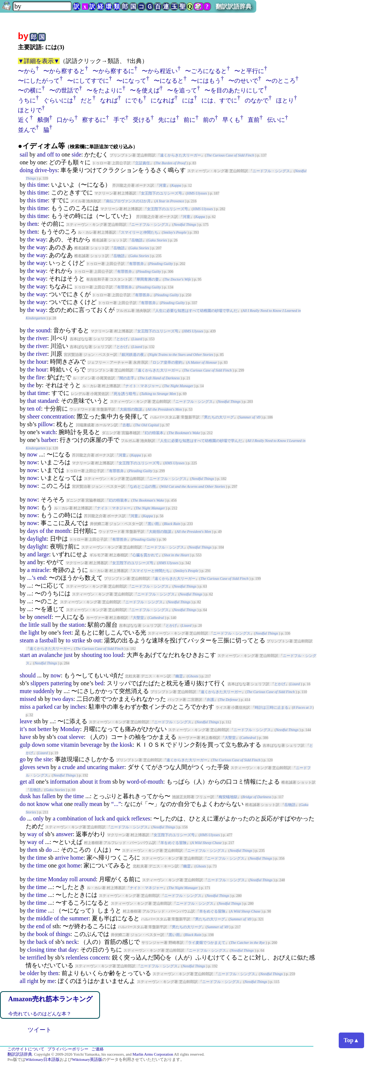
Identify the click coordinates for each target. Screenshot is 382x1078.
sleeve (76, 737)
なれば (109, 100)
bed (99, 683)
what (57, 804)
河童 (162, 185)
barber (49, 440)
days (32, 531)
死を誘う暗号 (125, 394)
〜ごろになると (206, 71)
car (58, 707)
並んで (27, 130)
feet (66, 632)
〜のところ (280, 81)
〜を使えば (145, 90)
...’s (31, 578)
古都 (126, 425)
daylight (37, 538)
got (62, 865)
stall (46, 625)
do (23, 804)
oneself (42, 617)
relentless (77, 957)
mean (95, 804)
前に (189, 120)
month (62, 531)
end (41, 578)
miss (25, 707)
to (58, 154)
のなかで (257, 100)
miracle (40, 570)
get (23, 781)
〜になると (169, 81)
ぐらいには (58, 100)
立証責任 (142, 163)
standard (48, 401)
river (41, 338)
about (86, 781)
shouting (92, 655)
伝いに (276, 120)
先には (167, 120)
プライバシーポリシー (67, 1049)
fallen (48, 796)
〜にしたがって (39, 81)
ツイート (39, 1030)
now (32, 454)
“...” (116, 804)
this (31, 184)
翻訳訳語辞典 (233, 6)
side (76, 154)
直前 (254, 120)
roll (73, 879)
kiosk (126, 745)
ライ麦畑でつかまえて (206, 943)
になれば (163, 100)
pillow (45, 424)
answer (64, 834)
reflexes (140, 818)
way (41, 239)
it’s (23, 729)
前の (209, 120)
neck (71, 942)
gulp (25, 745)
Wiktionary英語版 (87, 1060)
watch (48, 432)
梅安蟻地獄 (228, 797)
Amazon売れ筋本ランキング (50, 999)
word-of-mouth (144, 781)
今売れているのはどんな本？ (39, 1014)
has (36, 796)
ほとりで (30, 110)
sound (43, 330)
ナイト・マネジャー (142, 386)
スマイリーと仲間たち (139, 232)
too (107, 655)
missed (28, 699)
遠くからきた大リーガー (180, 155)
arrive (62, 857)
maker (116, 767)
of (38, 408)
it (96, 781)
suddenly (44, 691)
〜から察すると (64, 71)
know (43, 804)
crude (69, 767)
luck (100, 818)
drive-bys (46, 170)
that (31, 393)
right (32, 981)
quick (123, 818)
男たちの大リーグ (219, 417)
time (42, 184)
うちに (27, 100)
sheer (33, 416)
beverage (91, 745)
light (33, 632)
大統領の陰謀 (131, 409)
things (63, 934)
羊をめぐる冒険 (173, 843)
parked (44, 707)
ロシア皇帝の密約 (167, 362)
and (41, 154)
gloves (27, 767)
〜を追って (182, 90)
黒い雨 (153, 524)
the (31, 239)
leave (26, 721)
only (38, 818)
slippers (40, 683)
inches (77, 707)
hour (41, 361)
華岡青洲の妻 (148, 279)
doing (26, 170)
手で (119, 120)
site (47, 759)
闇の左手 (126, 378)
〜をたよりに (104, 90)
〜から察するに (113, 71)
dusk (25, 796)
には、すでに (219, 100)
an (34, 655)
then (32, 224)
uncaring (97, 767)
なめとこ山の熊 (143, 486)
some (53, 745)
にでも (134, 100)
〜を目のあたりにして (234, 90)
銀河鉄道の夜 (133, 355)
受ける (142, 120)
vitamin (70, 745)
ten (31, 408)
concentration (57, 416)
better (44, 729)
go (23, 759)
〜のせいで (243, 81)
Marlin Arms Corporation (152, 1054)
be (22, 617)
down (38, 745)
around (87, 879)
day (72, 949)
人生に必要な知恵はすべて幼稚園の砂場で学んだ (196, 311)
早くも (231, 120)
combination (72, 818)
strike (78, 640)
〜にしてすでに (88, 81)
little (33, 625)
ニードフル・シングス (271, 171)
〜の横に (30, 90)
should (28, 675)
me (51, 981)
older (33, 973)
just (68, 655)
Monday (70, 729)
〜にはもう (206, 81)
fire (40, 377)
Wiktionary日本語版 (42, 1060)
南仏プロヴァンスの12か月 (128, 201)
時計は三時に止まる (271, 707)
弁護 (210, 700)
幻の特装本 (154, 433)
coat (62, 737)
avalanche (50, 655)
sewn (43, 767)
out (97, 640)
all (31, 781)
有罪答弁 (136, 264)
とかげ (122, 339)
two (56, 699)
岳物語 (137, 240)
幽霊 (179, 676)
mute (26, 691)
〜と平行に (249, 71)
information (64, 781)
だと (87, 100)
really (81, 804)
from (105, 781)
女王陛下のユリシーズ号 (161, 193)
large (43, 554)
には (188, 100)
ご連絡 (97, 1049)
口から (66, 120)
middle (44, 918)
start (25, 655)
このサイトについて (25, 1049)
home (77, 857)
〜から (27, 71)
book (42, 934)
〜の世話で (64, 90)
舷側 (43, 120)
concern (99, 957)
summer (79, 918)
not (32, 729)
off (50, 154)
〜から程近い (160, 71)
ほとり (285, 100)
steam (27, 640)
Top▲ (351, 1040)
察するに (94, 120)
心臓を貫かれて (145, 555)
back (41, 942)
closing (35, 949)
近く (24, 120)
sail (24, 154)
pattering (61, 683)
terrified (36, 957)
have (25, 737)
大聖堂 (138, 618)
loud (118, 655)
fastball (48, 640)
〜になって (131, 81)
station (77, 625)
